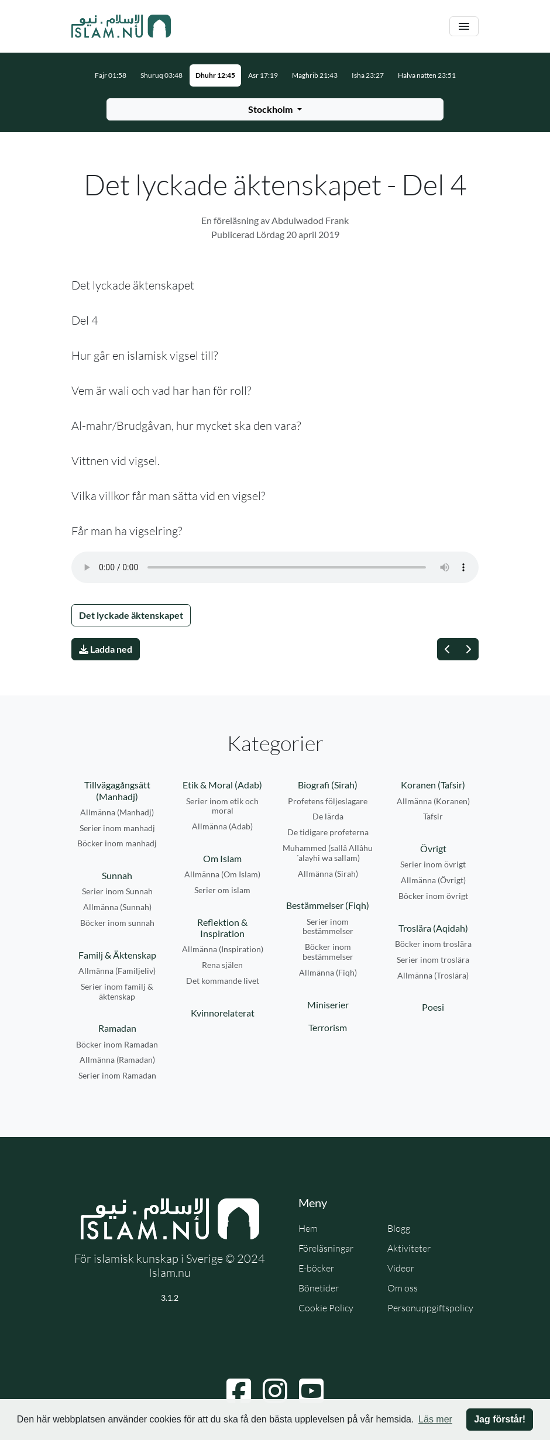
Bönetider (318, 1288)
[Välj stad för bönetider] (275, 109)
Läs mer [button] (435, 1419)
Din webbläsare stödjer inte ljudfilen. (275, 567)
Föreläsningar (325, 1248)
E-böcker (316, 1268)
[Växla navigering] (464, 26)
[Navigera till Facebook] (238, 1391)
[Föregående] (447, 649)
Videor (400, 1268)
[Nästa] (468, 649)
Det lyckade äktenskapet (131, 615)
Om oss (402, 1288)
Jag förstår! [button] (499, 1419)
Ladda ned (105, 648)
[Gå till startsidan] (121, 26)
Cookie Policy (325, 1308)
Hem (308, 1228)
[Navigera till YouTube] (311, 1391)
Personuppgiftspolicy (430, 1308)
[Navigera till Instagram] (275, 1391)
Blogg (398, 1228)
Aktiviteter (409, 1248)
